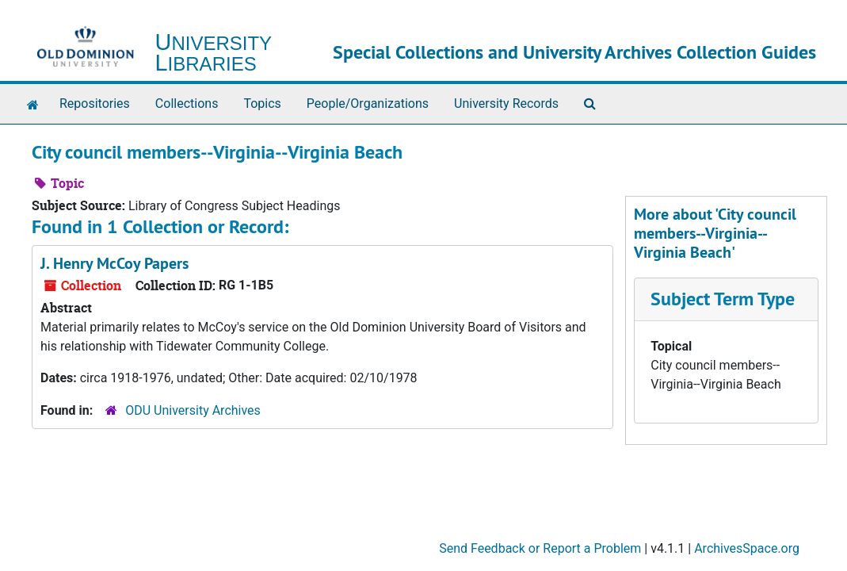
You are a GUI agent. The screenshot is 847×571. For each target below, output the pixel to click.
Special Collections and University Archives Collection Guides (574, 52)
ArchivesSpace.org (746, 548)
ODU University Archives (193, 410)
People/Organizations (368, 103)
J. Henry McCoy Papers (114, 263)
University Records (506, 103)
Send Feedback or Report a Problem (540, 548)
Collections (187, 103)
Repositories (94, 103)
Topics (261, 103)
